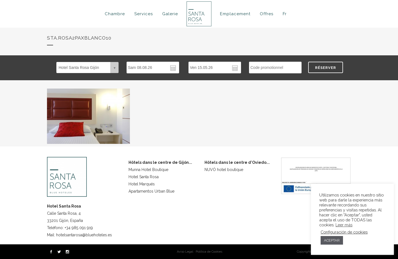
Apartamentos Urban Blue (151, 191)
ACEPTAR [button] (332, 240)
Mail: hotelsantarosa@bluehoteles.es (79, 235)
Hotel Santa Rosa (144, 177)
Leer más (344, 224)
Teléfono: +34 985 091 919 (70, 228)
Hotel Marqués (142, 184)
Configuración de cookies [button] (344, 232)
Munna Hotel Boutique (148, 169)
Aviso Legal (185, 251)
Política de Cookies (209, 251)
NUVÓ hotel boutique (224, 169)
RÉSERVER (325, 68)
